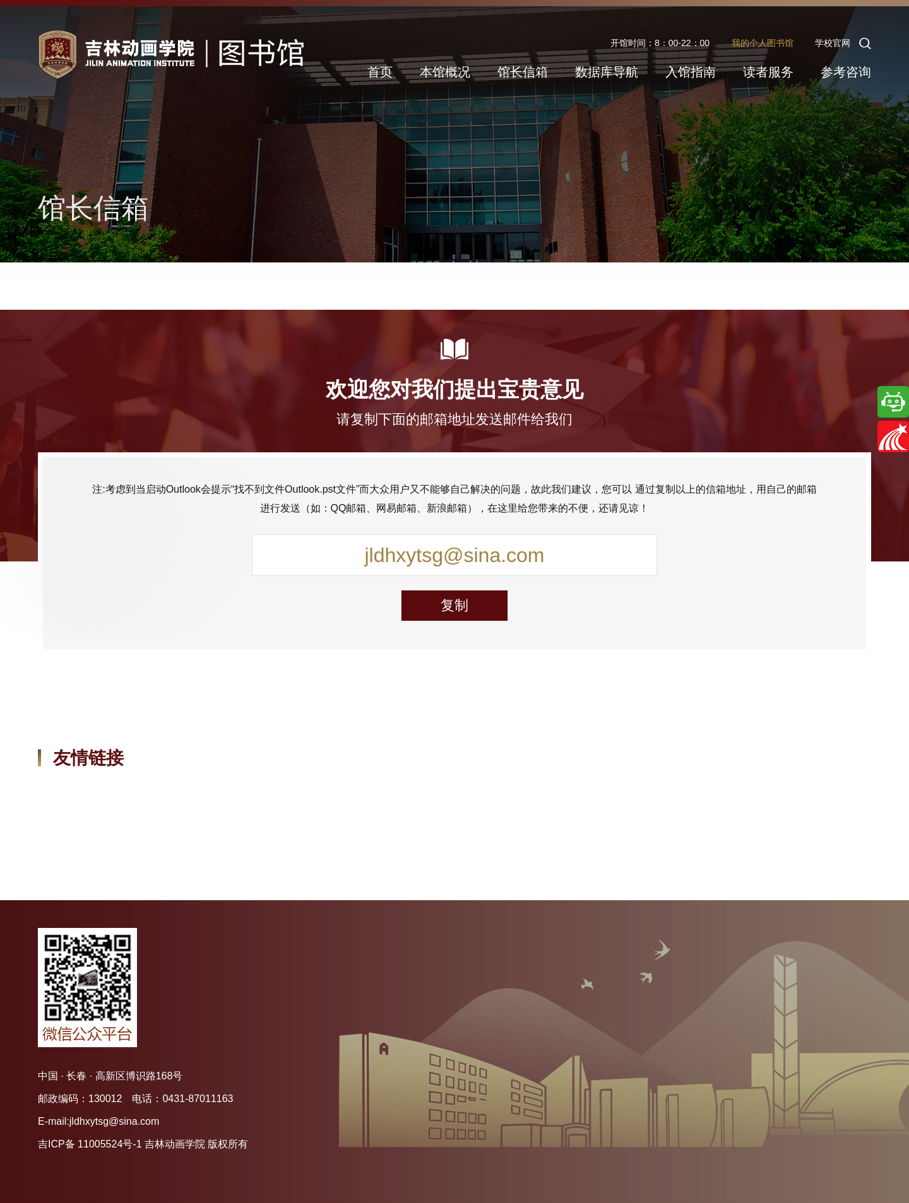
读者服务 (768, 72)
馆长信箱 (522, 72)
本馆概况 (445, 72)
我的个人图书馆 (762, 43)
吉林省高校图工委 (443, 799)
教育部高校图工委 (193, 799)
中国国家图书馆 (73, 799)
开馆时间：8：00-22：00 (660, 43)
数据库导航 (606, 72)
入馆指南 (690, 72)
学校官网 (832, 43)
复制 (454, 605)
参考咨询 (846, 72)
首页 (380, 72)
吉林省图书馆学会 (318, 799)
